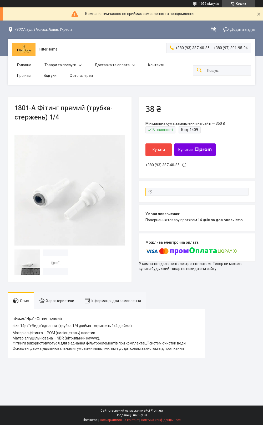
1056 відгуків (209, 4)
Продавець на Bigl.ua (132, 415)
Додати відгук (242, 29)
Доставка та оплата (112, 65)
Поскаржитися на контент (119, 420)
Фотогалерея (81, 75)
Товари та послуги (60, 65)
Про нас (24, 75)
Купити (159, 150)
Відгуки (50, 75)
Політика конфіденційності (161, 420)
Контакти (156, 65)
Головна (24, 65)
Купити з (195, 149)
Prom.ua (157, 410)
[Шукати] (199, 70)
